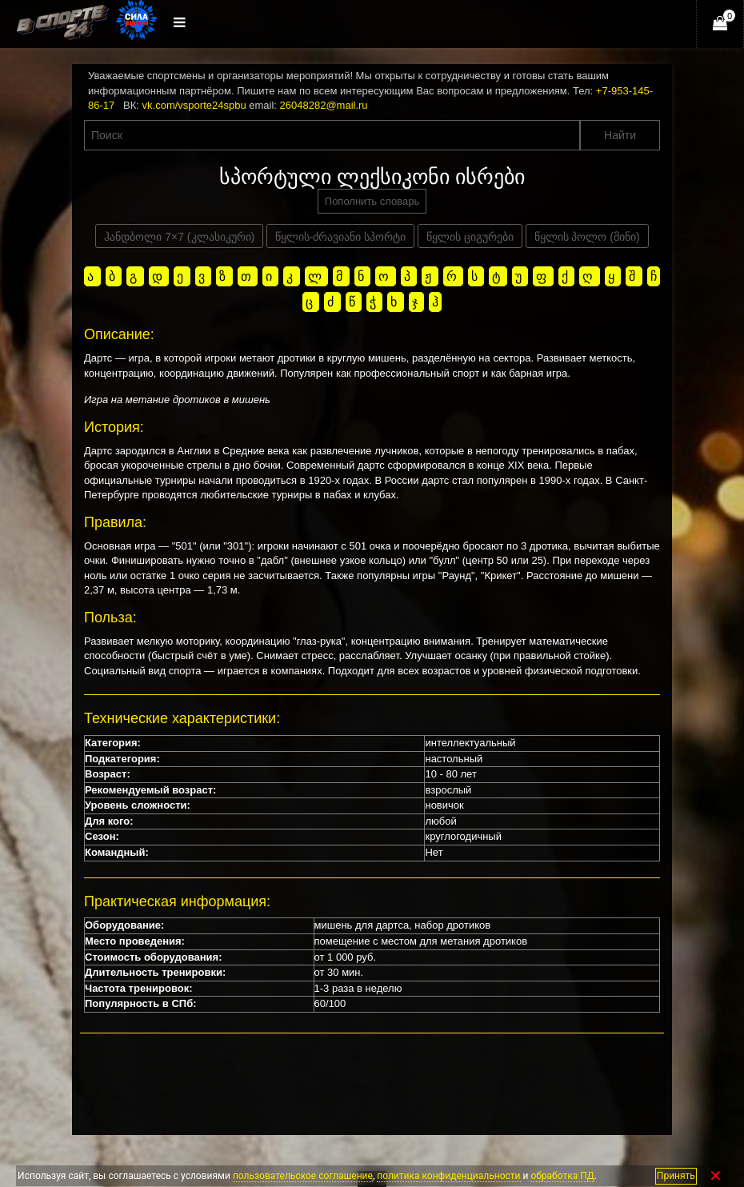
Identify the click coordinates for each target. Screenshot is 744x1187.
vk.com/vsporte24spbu (194, 105)
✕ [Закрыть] (715, 1176)
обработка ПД (562, 1175)
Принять (676, 1175)
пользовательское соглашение (303, 1175)
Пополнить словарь (372, 201)
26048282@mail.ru (324, 105)
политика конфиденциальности (448, 1175)
